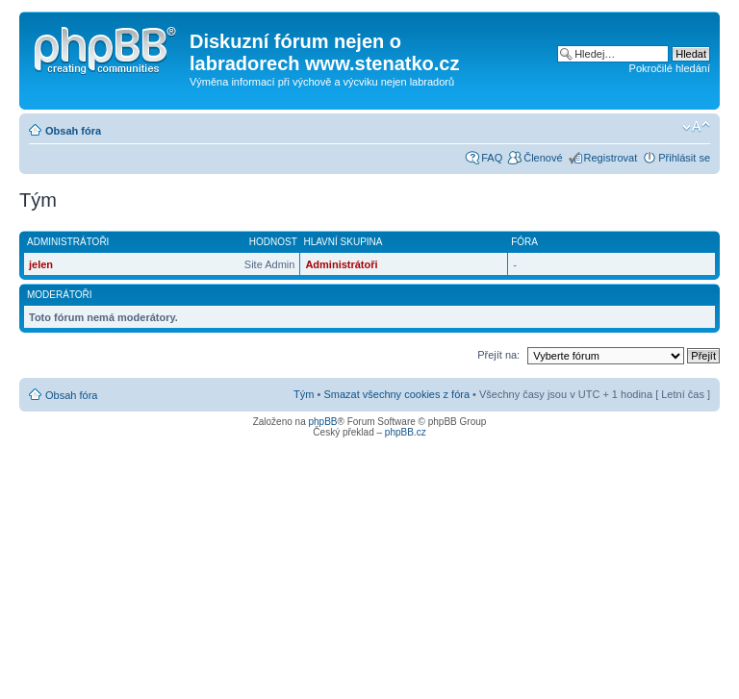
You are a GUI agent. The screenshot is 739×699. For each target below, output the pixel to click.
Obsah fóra (73, 131)
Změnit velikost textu (696, 127)
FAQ (491, 157)
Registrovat (611, 157)
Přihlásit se (684, 157)
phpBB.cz (405, 432)
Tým (303, 394)
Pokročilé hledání (669, 68)
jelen (41, 264)
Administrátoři (341, 264)
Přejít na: (498, 355)
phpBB (322, 421)
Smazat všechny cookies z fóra (396, 394)
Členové (542, 157)
